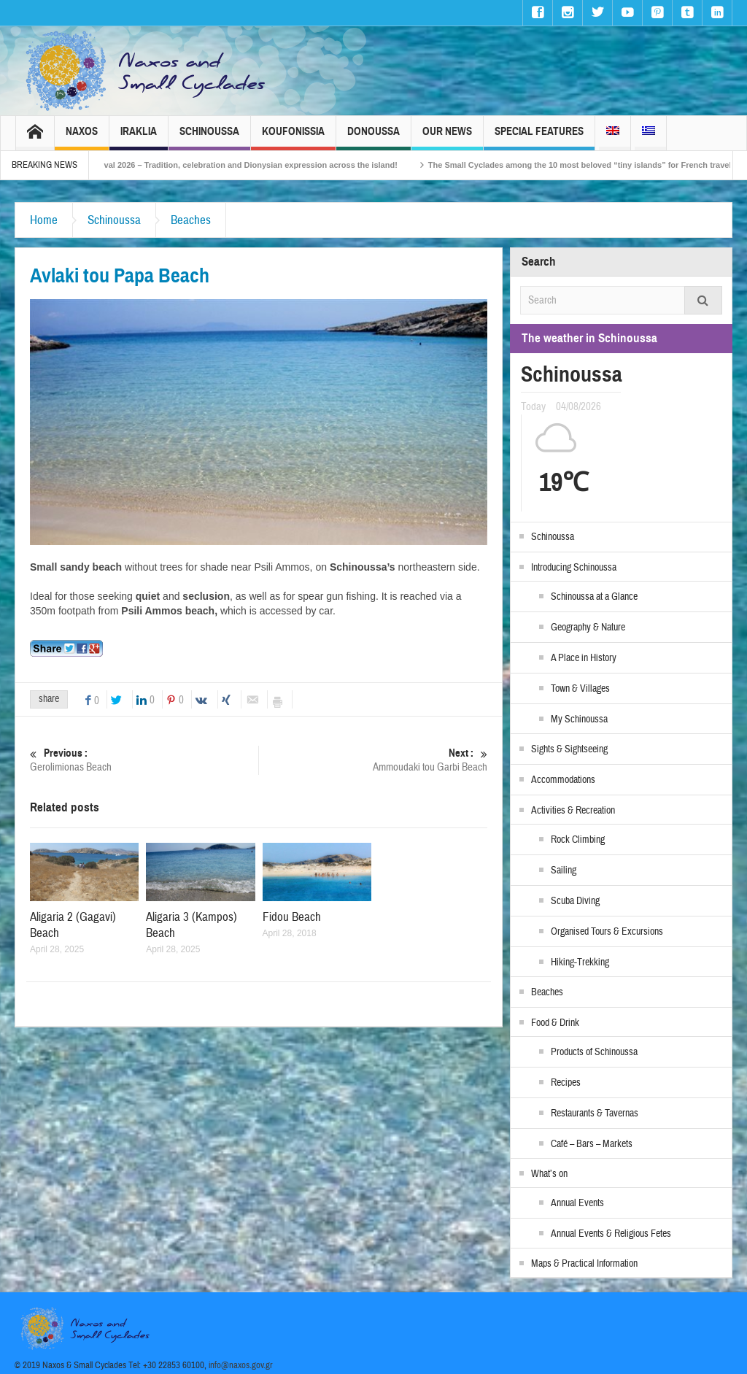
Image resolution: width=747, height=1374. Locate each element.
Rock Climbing (578, 839)
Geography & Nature (588, 627)
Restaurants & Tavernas (594, 1113)
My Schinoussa (579, 719)
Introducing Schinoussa (573, 567)
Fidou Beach (292, 917)
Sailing (563, 870)
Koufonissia (293, 137)
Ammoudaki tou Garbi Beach (373, 760)
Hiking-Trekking (580, 962)
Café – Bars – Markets (591, 1144)
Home (44, 220)
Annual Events (577, 1203)
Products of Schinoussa (594, 1052)
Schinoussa (209, 137)
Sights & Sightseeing (569, 749)
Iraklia (138, 137)
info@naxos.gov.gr (241, 1365)
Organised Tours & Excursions (607, 931)
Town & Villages (580, 688)
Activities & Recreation (573, 810)
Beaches (191, 220)
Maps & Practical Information (584, 1263)
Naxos (82, 137)
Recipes (566, 1082)
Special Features (539, 137)
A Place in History (583, 658)
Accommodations (563, 780)
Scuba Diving (575, 901)
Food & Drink (555, 1023)
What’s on (549, 1174)
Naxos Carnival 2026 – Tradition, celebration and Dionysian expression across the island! (247, 165)
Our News (447, 137)
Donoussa (373, 137)
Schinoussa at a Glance (594, 596)
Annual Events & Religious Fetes (611, 1233)
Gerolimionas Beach (144, 760)
